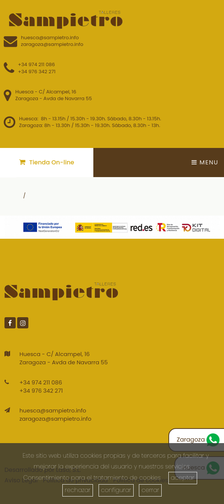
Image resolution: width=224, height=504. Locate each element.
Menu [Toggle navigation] (205, 162)
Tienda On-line (46, 162)
